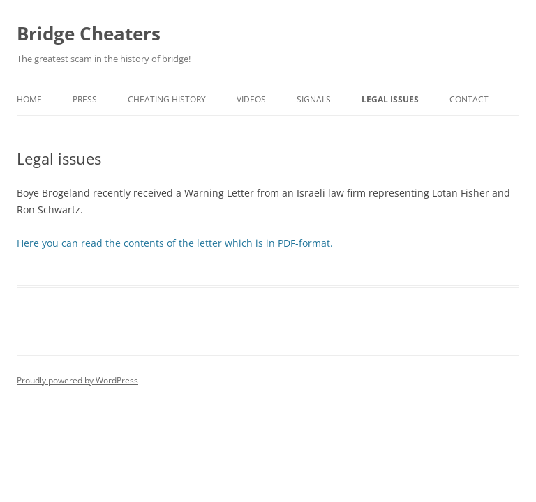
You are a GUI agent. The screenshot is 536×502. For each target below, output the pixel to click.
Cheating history (167, 99)
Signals (314, 99)
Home (29, 99)
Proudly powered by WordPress (77, 380)
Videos (251, 99)
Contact (469, 99)
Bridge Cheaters (89, 33)
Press (85, 99)
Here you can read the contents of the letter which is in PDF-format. (175, 243)
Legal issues (390, 99)
